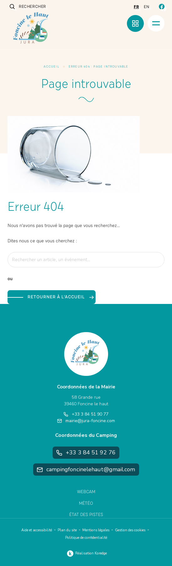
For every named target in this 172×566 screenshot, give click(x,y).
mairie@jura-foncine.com (86, 421)
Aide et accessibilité (36, 530)
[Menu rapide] (135, 23)
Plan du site (67, 530)
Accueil (51, 66)
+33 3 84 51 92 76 (86, 452)
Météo (86, 503)
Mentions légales (95, 530)
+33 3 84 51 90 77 (86, 414)
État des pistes (86, 515)
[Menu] (156, 23)
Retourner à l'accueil (61, 297)
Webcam (86, 492)
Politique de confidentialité (86, 537)
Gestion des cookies (130, 530)
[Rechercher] (156, 259)
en (146, 7)
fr (136, 7)
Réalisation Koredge (86, 553)
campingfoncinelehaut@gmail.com (86, 469)
